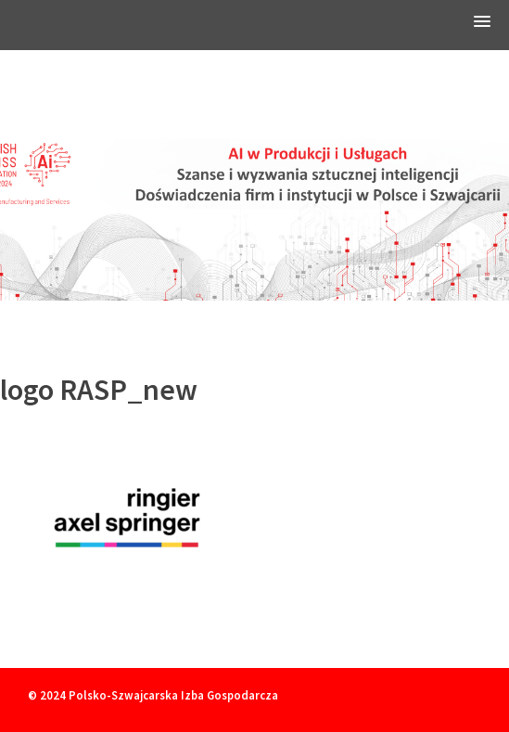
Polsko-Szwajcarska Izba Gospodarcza (173, 694)
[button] (482, 24)
